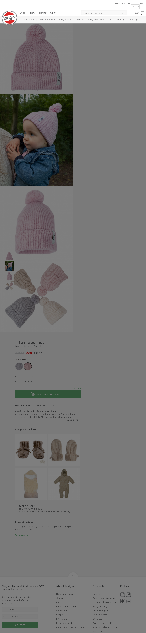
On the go (133, 19)
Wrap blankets (47, 19)
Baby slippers (65, 19)
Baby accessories (96, 19)
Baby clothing (30, 19)
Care (111, 19)
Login (142, 3)
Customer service (122, 3)
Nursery (121, 19)
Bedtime (80, 19)
